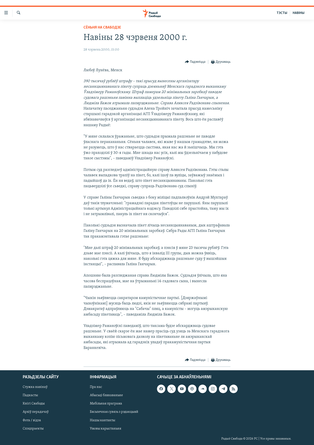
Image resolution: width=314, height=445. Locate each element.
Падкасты (30, 395)
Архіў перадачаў (36, 412)
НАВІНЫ (298, 13)
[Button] (195, 62)
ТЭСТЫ (282, 13)
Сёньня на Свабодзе (102, 27)
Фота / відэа (32, 420)
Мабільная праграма (106, 403)
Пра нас (96, 387)
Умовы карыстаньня (105, 428)
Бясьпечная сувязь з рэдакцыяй (114, 412)
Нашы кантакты (102, 420)
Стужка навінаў (35, 387)
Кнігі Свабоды (34, 403)
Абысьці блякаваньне (106, 395)
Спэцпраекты (33, 428)
